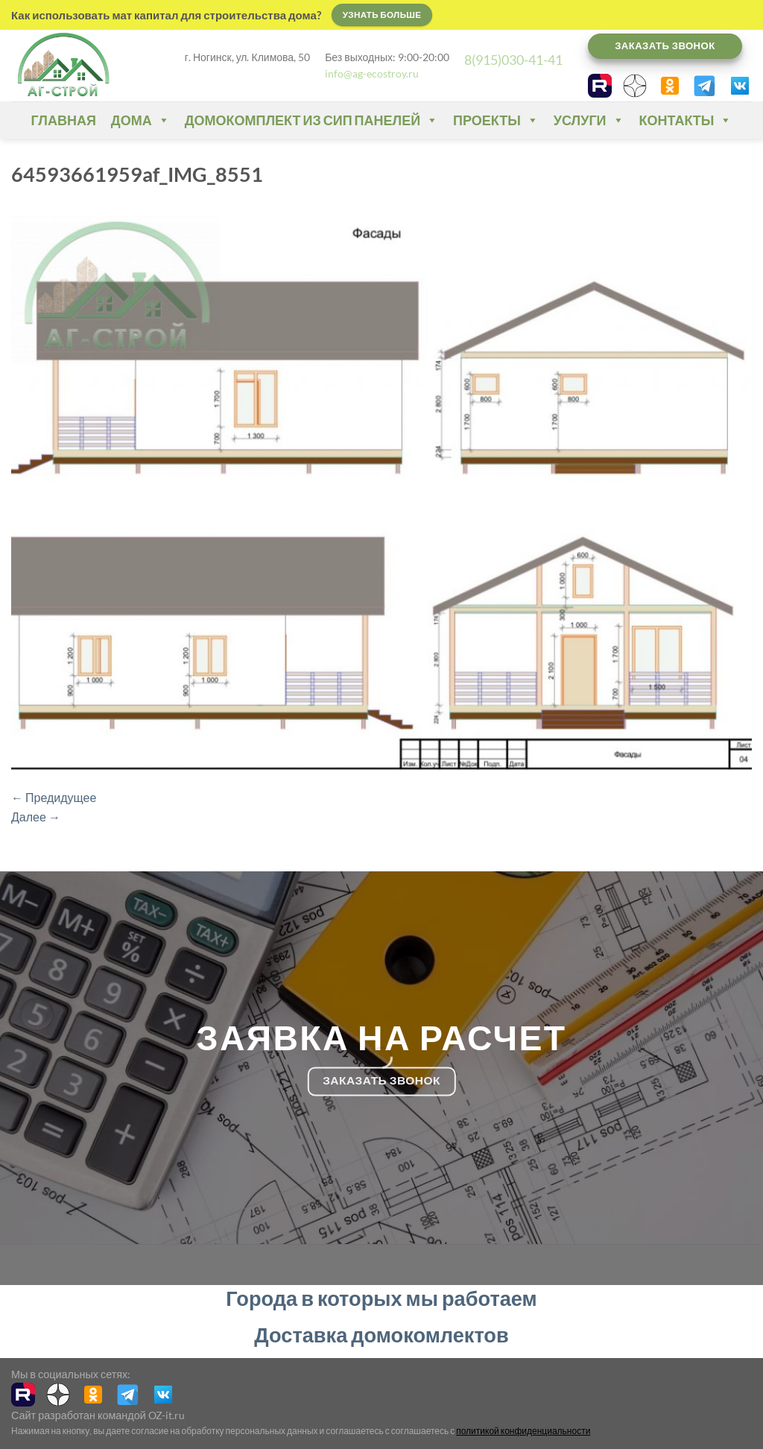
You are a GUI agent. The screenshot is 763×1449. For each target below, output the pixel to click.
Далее (35, 816)
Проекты (496, 120)
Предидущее (53, 797)
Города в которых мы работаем (381, 1298)
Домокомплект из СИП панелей (311, 120)
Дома (140, 120)
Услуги (589, 120)
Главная (63, 120)
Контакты (685, 120)
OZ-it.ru (166, 1415)
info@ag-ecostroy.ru (372, 73)
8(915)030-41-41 (513, 59)
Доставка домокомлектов (381, 1334)
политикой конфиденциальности (523, 1430)
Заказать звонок (665, 45)
